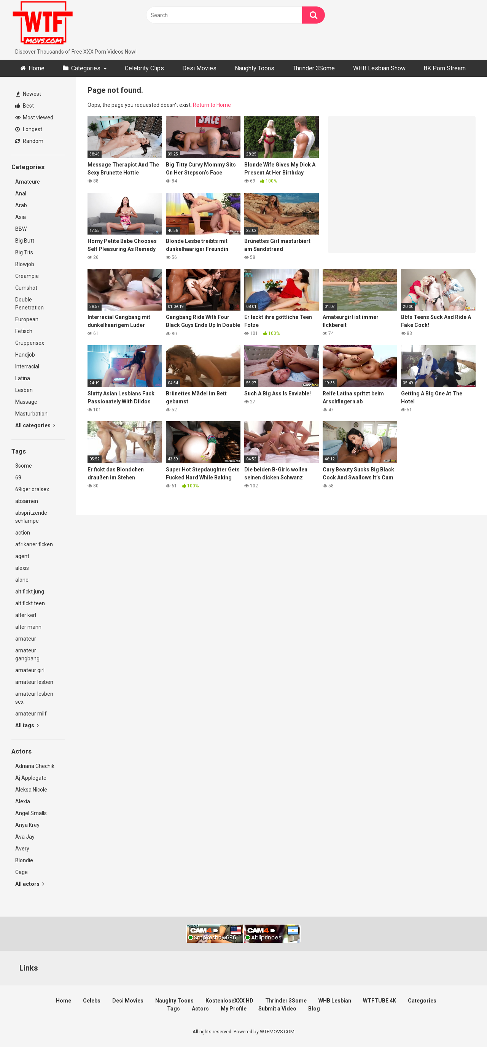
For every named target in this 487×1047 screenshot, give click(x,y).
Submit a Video (277, 1009)
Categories (85, 68)
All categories (35, 425)
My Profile (234, 1009)
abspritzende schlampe (31, 517)
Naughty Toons (254, 68)
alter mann (28, 627)
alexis (22, 568)
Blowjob (24, 264)
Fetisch (23, 331)
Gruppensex (29, 343)
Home (37, 68)
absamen (26, 501)
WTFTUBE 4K (379, 1001)
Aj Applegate (30, 778)
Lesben (24, 390)
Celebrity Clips (144, 68)
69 (18, 477)
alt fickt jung (29, 592)
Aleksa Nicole (31, 790)
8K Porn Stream (445, 68)
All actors (29, 884)
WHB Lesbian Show (379, 68)
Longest (28, 129)
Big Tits (24, 252)
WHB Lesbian (334, 1001)
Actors (200, 1009)
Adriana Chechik (34, 766)
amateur (25, 639)
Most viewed (34, 117)
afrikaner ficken (34, 544)
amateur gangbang (27, 654)
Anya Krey (27, 825)
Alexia (22, 801)
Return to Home (212, 105)
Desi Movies (199, 68)
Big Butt (24, 241)
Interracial (27, 366)
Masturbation (31, 414)
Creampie (27, 276)
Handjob (25, 355)
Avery (22, 849)
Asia (20, 217)
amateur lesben (34, 682)
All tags (27, 725)
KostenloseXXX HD (229, 1001)
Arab (21, 205)
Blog (314, 1009)
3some (23, 466)
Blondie (24, 860)
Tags (173, 1009)
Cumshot (26, 288)
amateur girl (30, 670)
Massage (26, 402)
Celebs (91, 1001)
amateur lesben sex (34, 698)
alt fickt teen (30, 603)
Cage (21, 872)
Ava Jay (25, 837)
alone (22, 580)
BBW (21, 229)
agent (22, 556)
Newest (28, 94)
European (26, 319)
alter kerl (25, 615)
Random (29, 141)
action (22, 533)
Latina (22, 378)
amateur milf (31, 714)
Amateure (27, 182)
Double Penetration (29, 304)
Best (24, 106)
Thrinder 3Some (314, 68)
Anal (20, 193)
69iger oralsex (32, 489)
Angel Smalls (31, 813)
